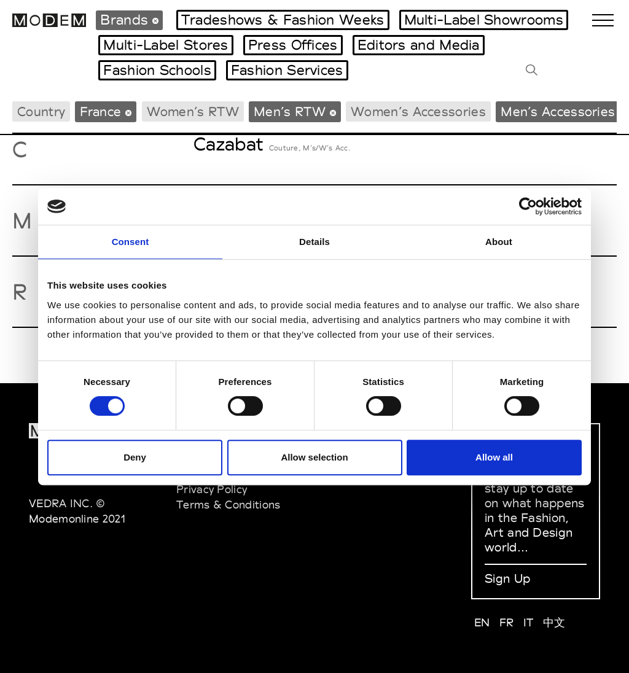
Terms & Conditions (228, 504)
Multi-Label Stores (165, 45)
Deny (134, 457)
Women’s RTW (193, 111)
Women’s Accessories (418, 111)
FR (506, 622)
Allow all (494, 457)
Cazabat (228, 144)
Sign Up (507, 578)
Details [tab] (314, 241)
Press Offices (293, 45)
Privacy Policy (211, 489)
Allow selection (314, 457)
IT (528, 622)
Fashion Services (287, 70)
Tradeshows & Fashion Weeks (283, 20)
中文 (554, 622)
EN (482, 622)
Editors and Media (418, 45)
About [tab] (498, 241)
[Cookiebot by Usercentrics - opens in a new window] (528, 206)
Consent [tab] (130, 241)
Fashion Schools (157, 70)
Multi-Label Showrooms (483, 20)
